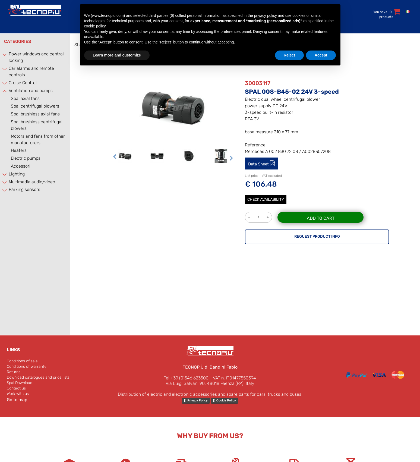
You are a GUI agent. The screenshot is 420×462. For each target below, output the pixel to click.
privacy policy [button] (265, 15)
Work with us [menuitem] (18, 393)
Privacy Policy (197, 400)
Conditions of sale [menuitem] (22, 361)
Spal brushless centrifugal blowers (36, 125)
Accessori (20, 166)
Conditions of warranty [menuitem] (26, 366)
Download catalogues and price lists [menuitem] (38, 377)
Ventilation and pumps (31, 90)
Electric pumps (25, 158)
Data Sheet (259, 164)
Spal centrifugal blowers (35, 106)
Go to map (17, 399)
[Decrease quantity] (249, 217)
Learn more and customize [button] (117, 55)
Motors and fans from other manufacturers (38, 139)
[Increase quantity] (268, 217)
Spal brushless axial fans (35, 114)
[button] (173, 107)
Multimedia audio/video (32, 181)
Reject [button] (289, 55)
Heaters (19, 150)
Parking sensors (24, 189)
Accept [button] (321, 55)
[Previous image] (114, 158)
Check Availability (265, 199)
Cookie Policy (226, 400)
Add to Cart (320, 218)
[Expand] (5, 54)
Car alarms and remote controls (31, 71)
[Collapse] (5, 91)
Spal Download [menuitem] (19, 383)
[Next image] (231, 158)
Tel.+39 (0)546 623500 (186, 378)
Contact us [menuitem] (16, 388)
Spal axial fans (25, 98)
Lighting (17, 174)
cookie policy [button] (95, 26)
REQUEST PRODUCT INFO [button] (317, 236)
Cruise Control (23, 82)
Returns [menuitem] (13, 372)
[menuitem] (407, 11)
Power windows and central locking (36, 57)
